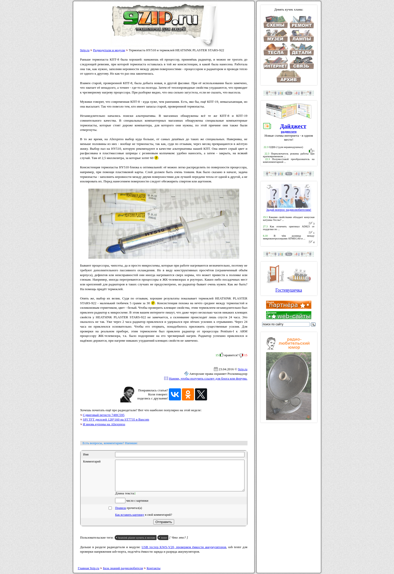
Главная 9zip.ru (88, 568)
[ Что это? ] (178, 543)
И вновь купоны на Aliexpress (104, 424)
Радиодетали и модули (109, 50)
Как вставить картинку (129, 521)
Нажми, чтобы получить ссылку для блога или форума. (208, 378)
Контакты (154, 568)
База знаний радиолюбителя (123, 568)
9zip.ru (84, 50)
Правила (120, 514)
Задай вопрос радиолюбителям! (288, 208)
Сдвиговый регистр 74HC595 (104, 415)
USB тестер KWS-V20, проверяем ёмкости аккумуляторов (184, 553)
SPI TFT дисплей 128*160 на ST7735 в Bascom (116, 419)
